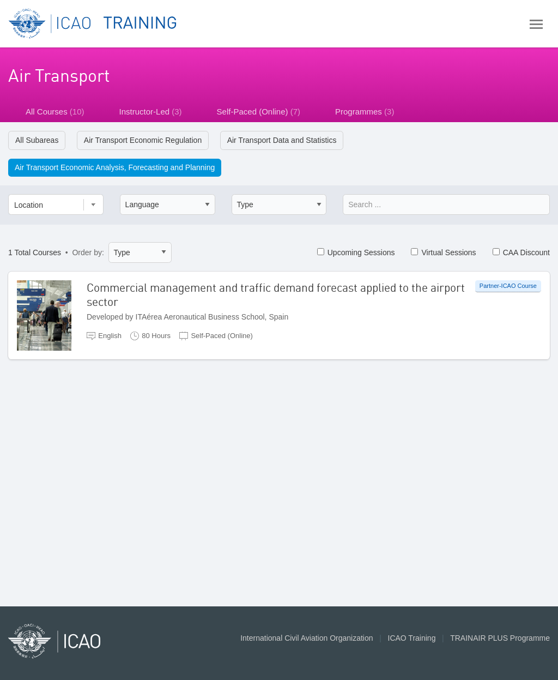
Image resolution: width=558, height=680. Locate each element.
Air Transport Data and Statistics (282, 140)
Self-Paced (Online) (258, 111)
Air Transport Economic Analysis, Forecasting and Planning (115, 167)
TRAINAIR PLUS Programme (500, 638)
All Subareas (36, 140)
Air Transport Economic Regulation (143, 140)
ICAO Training (412, 638)
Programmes (364, 111)
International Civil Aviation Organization (306, 638)
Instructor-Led (150, 111)
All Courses (55, 111)
